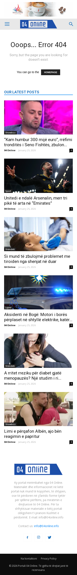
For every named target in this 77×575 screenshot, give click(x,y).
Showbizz (10, 132)
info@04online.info (46, 526)
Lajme (8, 307)
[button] (71, 24)
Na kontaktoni (29, 558)
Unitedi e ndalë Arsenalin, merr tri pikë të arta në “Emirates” (35, 201)
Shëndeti (10, 249)
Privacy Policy (48, 558)
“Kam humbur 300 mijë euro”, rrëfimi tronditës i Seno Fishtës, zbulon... (38, 142)
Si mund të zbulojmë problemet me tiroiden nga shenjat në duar (37, 259)
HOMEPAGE (50, 72)
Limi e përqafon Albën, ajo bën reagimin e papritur (32, 434)
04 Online (9, 150)
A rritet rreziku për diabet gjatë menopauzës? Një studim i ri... (32, 376)
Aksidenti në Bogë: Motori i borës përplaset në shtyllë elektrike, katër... (38, 317)
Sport (8, 191)
